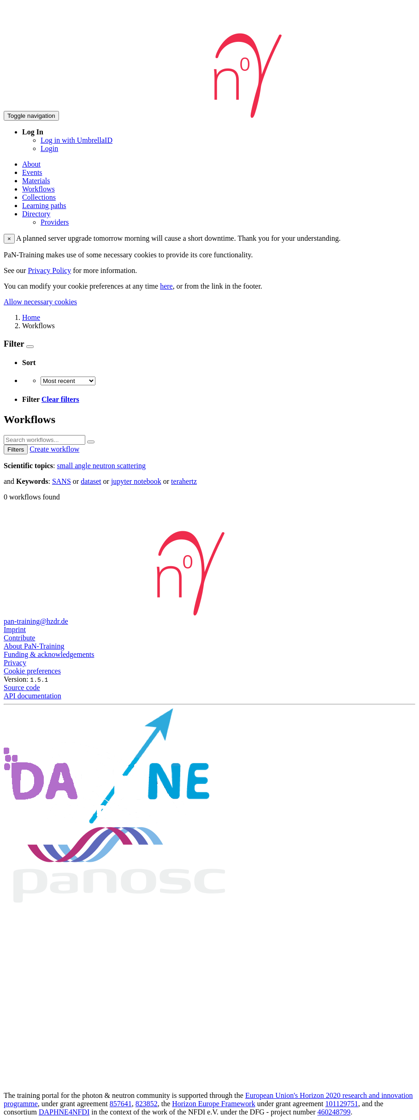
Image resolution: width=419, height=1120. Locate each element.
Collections (39, 197)
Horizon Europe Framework (213, 1104)
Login (49, 148)
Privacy (15, 663)
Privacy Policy (49, 270)
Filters (15, 449)
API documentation (32, 696)
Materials (36, 181)
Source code (22, 687)
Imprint (15, 629)
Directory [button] (36, 214)
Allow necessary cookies (40, 302)
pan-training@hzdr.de (36, 621)
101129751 (341, 1104)
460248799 (334, 1112)
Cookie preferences (32, 671)
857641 (121, 1104)
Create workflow (54, 449)
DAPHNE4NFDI (64, 1112)
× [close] (9, 238)
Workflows (38, 189)
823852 (147, 1104)
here (166, 286)
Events (32, 172)
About (31, 164)
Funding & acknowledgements (49, 654)
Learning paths (44, 205)
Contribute (19, 638)
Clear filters (60, 399)
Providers (55, 222)
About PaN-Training (34, 646)
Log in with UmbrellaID (76, 140)
